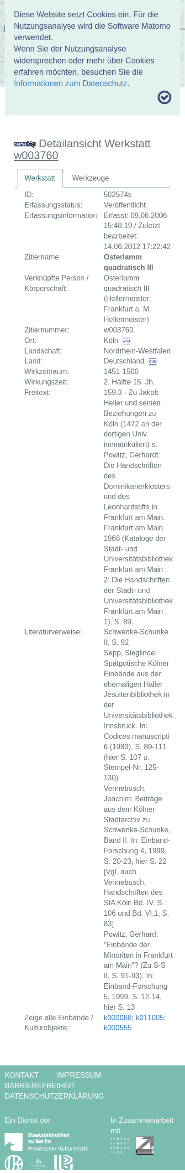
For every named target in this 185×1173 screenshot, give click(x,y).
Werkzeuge (90, 178)
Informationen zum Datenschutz (70, 83)
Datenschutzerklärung (54, 1096)
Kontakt (21, 1075)
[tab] (40, 178)
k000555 (118, 1028)
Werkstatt (40, 178)
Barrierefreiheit (40, 1086)
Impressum (79, 1075)
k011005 (150, 1018)
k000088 (118, 1018)
